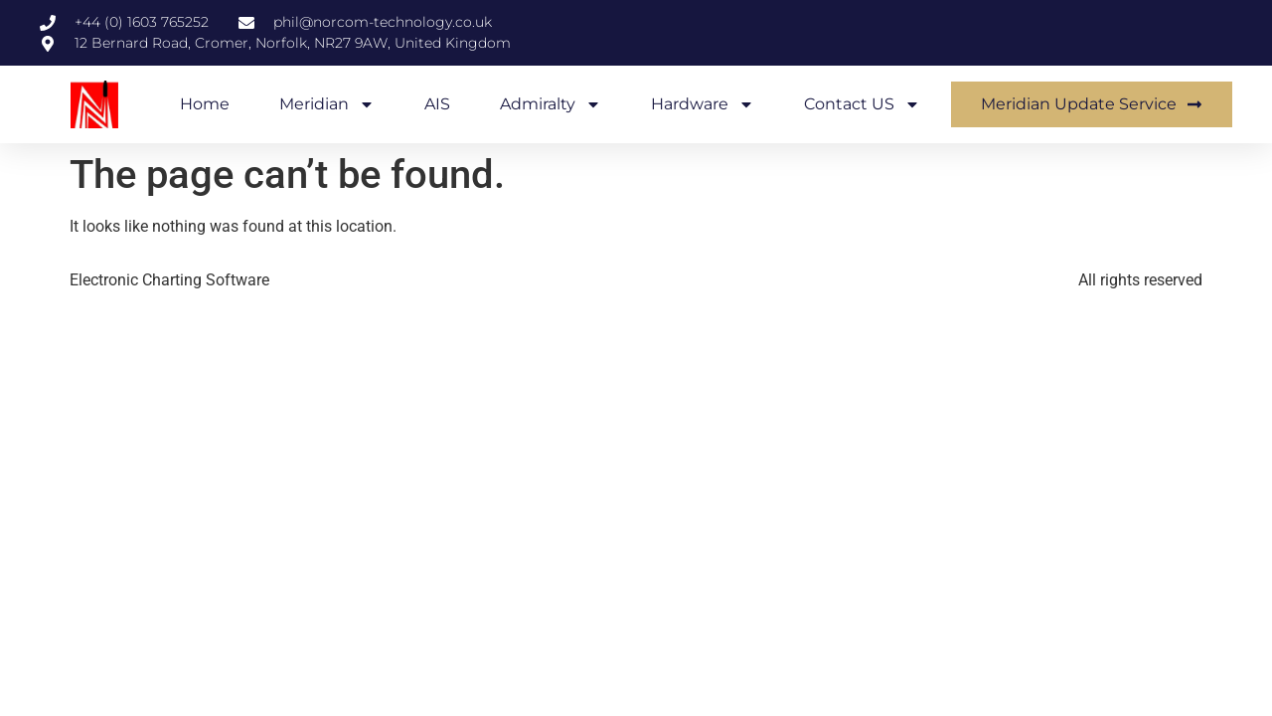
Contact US (862, 104)
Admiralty (550, 104)
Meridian (327, 104)
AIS (437, 103)
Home (205, 103)
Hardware (702, 104)
